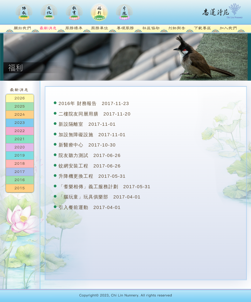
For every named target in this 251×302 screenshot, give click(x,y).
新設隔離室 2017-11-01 (87, 124)
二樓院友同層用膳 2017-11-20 (95, 114)
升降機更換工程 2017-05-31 (92, 176)
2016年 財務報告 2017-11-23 (94, 103)
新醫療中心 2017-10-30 (87, 145)
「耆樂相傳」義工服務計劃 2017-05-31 (105, 186)
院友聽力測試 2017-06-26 (90, 155)
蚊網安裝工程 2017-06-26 (90, 165)
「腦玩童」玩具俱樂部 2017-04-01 (100, 197)
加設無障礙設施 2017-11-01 (92, 134)
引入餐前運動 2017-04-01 (90, 207)
